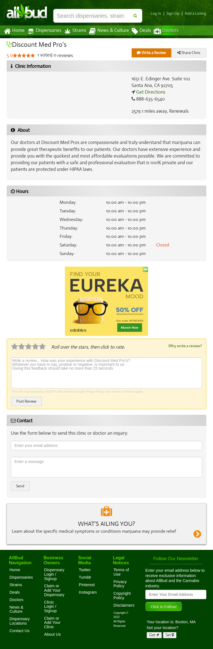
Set (170, 634)
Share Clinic (189, 52)
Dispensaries (43, 31)
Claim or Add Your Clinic (52, 622)
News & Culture (106, 31)
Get (154, 634)
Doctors (161, 31)
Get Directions (150, 92)
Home (14, 31)
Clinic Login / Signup (50, 606)
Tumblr (85, 577)
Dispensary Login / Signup (54, 573)
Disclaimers (124, 605)
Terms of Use (121, 571)
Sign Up (174, 13)
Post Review (26, 401)
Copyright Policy (122, 595)
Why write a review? (185, 345)
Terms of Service (122, 391)
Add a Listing (196, 13)
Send (20, 485)
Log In (158, 13)
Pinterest (87, 584)
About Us (52, 634)
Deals (137, 31)
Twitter (85, 569)
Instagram (88, 592)
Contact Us (19, 630)
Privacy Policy (94, 391)
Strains (73, 31)
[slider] (24, 55)
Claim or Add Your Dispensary (54, 589)
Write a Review (151, 52)
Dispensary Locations (19, 620)
